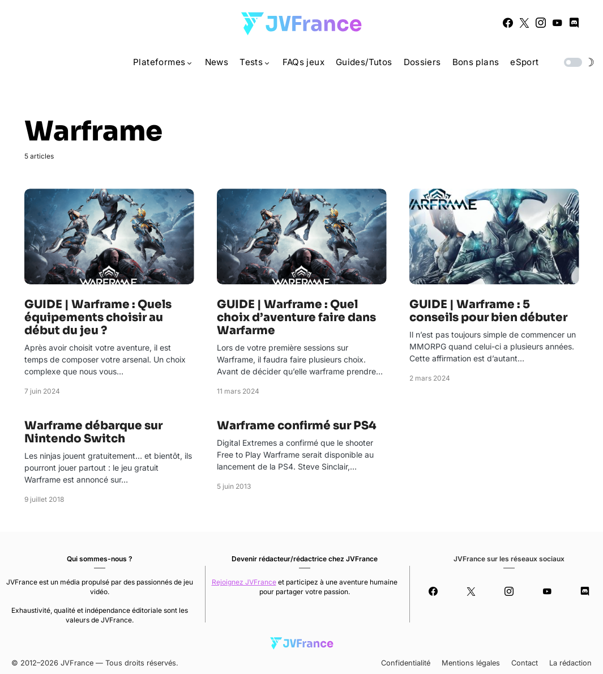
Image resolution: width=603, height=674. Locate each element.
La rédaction (570, 663)
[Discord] (574, 23)
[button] (578, 62)
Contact (524, 663)
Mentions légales (471, 663)
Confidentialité (405, 663)
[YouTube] (557, 23)
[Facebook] (508, 23)
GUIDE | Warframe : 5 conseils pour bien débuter (488, 311)
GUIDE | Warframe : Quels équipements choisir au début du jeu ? (98, 317)
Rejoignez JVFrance (244, 582)
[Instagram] (541, 23)
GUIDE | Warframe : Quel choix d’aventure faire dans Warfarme (296, 317)
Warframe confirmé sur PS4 (297, 425)
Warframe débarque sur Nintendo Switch (93, 432)
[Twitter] (524, 23)
